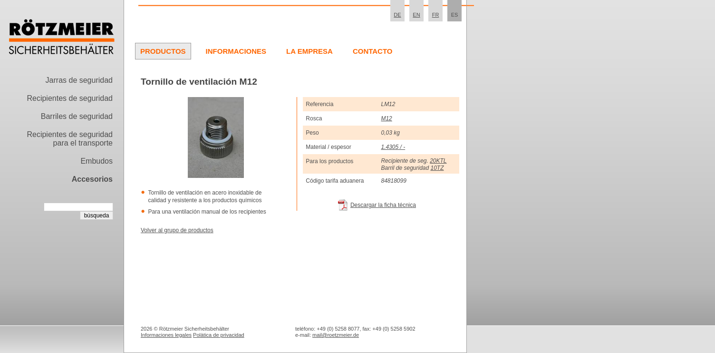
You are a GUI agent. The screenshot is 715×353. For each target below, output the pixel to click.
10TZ (437, 168)
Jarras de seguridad (79, 80)
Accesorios (92, 179)
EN (416, 15)
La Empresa (309, 51)
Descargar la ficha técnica (383, 205)
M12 (386, 118)
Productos (163, 51)
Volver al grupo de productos (177, 230)
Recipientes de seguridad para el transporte (70, 138)
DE (397, 15)
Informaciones (236, 51)
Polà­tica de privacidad (218, 335)
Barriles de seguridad (77, 116)
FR (435, 15)
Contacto (373, 51)
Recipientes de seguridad (70, 98)
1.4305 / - (393, 147)
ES (454, 15)
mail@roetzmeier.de (335, 335)
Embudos (96, 161)
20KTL (438, 160)
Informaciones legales (166, 335)
